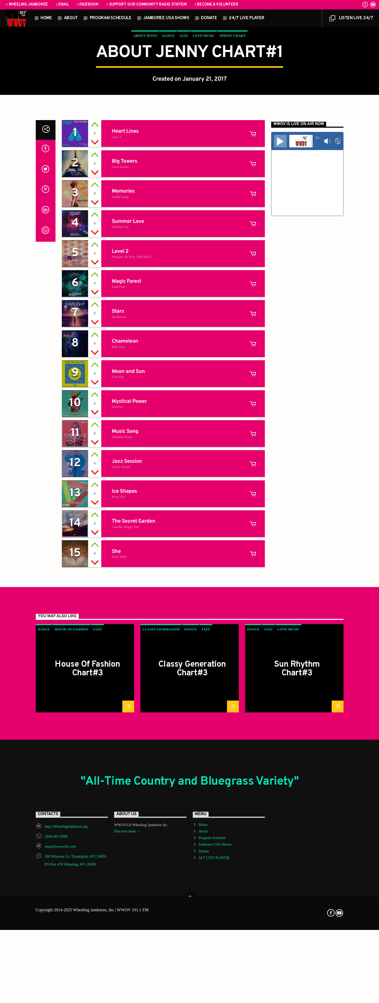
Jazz (183, 141)
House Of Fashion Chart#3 (87, 898)
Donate (209, 18)
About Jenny (145, 141)
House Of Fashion (71, 859)
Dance (168, 141)
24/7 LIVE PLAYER (246, 18)
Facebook (87, 4)
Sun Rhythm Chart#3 (297, 898)
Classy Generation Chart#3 (192, 898)
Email (62, 4)
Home (46, 18)
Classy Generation (161, 859)
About (71, 18)
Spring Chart (232, 141)
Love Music (204, 141)
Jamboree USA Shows (166, 18)
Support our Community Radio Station (146, 4)
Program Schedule (111, 18)
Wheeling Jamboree (26, 4)
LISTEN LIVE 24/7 (351, 20)
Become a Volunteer (216, 4)
